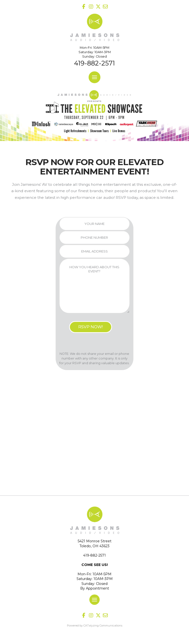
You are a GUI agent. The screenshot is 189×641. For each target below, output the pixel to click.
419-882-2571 (94, 63)
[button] (94, 77)
